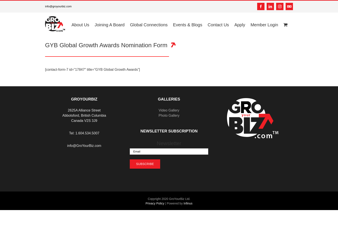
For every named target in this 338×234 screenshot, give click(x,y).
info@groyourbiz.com (58, 6)
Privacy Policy (155, 203)
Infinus (188, 203)
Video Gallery (169, 110)
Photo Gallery (169, 115)
